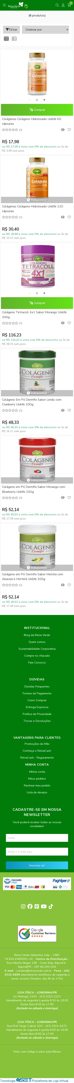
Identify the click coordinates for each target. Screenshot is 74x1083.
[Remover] (29, 100)
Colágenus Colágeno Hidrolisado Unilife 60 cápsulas (31, 121)
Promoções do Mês (37, 744)
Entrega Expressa (37, 707)
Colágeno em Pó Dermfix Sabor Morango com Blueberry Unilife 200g (33, 489)
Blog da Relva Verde (37, 635)
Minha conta (37, 772)
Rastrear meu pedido (37, 785)
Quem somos (37, 642)
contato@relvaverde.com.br (34, 971)
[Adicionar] (44, 100)
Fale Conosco (37, 662)
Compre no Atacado (37, 656)
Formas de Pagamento (37, 693)
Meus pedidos (37, 779)
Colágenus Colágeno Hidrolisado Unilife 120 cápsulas (32, 208)
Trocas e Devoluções (37, 721)
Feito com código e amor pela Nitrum (37, 1052)
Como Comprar (37, 700)
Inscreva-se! (37, 865)
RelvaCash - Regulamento (37, 758)
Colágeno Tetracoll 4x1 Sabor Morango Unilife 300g (34, 314)
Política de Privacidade (37, 714)
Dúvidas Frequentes (37, 686)
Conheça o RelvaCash (37, 751)
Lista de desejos (37, 792)
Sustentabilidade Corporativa (37, 649)
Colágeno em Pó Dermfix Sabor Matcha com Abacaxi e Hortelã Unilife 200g (32, 576)
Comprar (37, 110)
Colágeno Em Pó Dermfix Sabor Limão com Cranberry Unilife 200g (31, 402)
